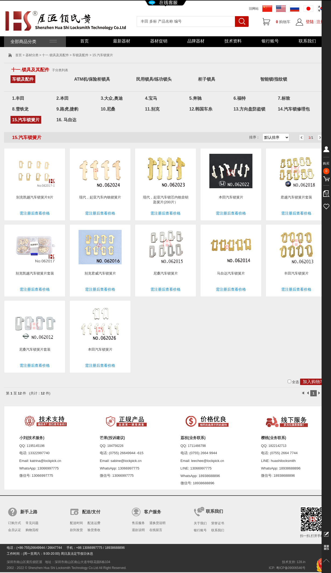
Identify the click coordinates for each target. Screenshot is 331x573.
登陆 (310, 21)
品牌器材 (196, 41)
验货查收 (93, 530)
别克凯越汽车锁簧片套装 (35, 273)
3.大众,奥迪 (112, 98)
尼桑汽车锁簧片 (165, 273)
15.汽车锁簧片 (26, 120)
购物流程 (32, 530)
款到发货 (76, 530)
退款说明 (138, 530)
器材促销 (158, 41)
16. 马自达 (67, 120)
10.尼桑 (108, 109)
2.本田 (63, 98)
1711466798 (197, 446)
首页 (84, 41)
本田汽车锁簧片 (231, 197)
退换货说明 (157, 523)
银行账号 (270, 41)
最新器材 (121, 41)
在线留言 (155, 530)
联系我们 (307, 41)
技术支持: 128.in (293, 562)
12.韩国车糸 (200, 109)
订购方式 (14, 523)
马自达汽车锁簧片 (231, 273)
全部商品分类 (33, 41)
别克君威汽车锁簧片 (100, 273)
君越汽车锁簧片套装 (296, 197)
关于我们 (200, 523)
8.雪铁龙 (20, 109)
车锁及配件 (80, 55)
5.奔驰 (195, 98)
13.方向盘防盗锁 (249, 109)
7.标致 (284, 98)
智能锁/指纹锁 (273, 79)
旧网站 (254, 8)
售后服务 (138, 523)
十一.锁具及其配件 (55, 55)
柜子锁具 (206, 79)
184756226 (115, 446)
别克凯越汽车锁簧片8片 (34, 197)
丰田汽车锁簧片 (296, 273)
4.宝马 (151, 98)
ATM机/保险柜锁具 (92, 79)
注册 (320, 21)
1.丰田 (18, 98)
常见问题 (32, 523)
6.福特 (240, 98)
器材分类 (32, 55)
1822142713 (278, 446)
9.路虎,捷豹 (68, 109)
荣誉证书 (217, 523)
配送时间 (76, 523)
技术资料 (233, 41)
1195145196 (36, 446)
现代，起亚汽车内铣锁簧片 (100, 197)
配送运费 (93, 523)
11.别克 (152, 109)
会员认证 (14, 530)
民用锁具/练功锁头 (154, 79)
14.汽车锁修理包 (293, 109)
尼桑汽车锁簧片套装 (35, 349)
